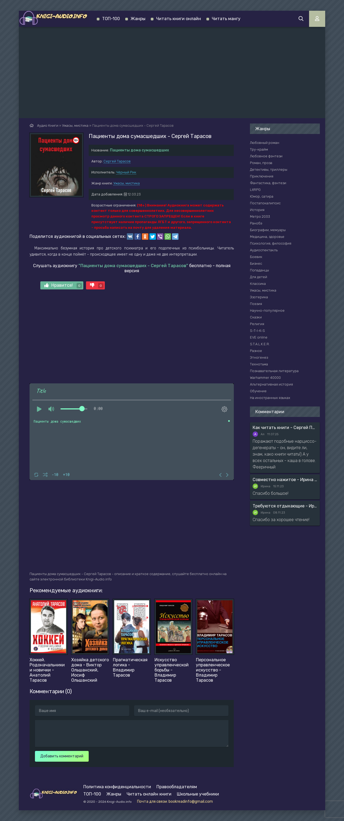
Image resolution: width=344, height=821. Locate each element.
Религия (257, 324)
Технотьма (259, 364)
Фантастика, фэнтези (268, 183)
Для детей (258, 277)
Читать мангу (226, 18)
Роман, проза (261, 163)
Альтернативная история (271, 384)
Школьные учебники (198, 794)
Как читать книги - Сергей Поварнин (285, 427)
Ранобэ (256, 223)
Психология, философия (270, 243)
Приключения (261, 176)
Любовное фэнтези (266, 156)
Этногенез (259, 357)
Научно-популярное (267, 310)
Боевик (256, 257)
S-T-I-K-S (257, 331)
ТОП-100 (111, 18)
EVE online (258, 337)
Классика (258, 284)
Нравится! (63, 285)
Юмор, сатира (261, 196)
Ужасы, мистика (126, 183)
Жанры (138, 18)
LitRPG (255, 190)
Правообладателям (176, 786)
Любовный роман (264, 143)
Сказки (256, 317)
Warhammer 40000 (265, 378)
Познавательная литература (274, 371)
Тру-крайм (259, 149)
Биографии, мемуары (268, 230)
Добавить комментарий (61, 756)
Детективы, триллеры (268, 170)
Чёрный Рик (126, 172)
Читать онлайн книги (149, 794)
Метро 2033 (260, 217)
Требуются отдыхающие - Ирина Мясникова (285, 505)
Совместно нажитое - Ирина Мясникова (285, 479)
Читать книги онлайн (178, 18)
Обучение (258, 391)
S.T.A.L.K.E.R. (260, 344)
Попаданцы (259, 270)
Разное (256, 351)
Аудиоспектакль (264, 250)
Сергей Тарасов (117, 161)
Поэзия (256, 304)
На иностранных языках (270, 398)
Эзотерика (259, 297)
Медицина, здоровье (267, 237)
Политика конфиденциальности (117, 786)
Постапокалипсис (265, 203)
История (257, 210)
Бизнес (256, 263)
